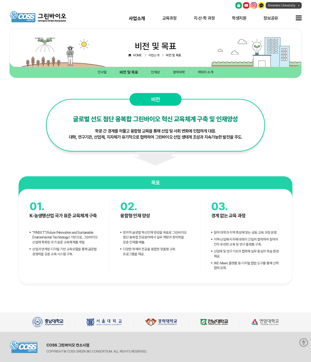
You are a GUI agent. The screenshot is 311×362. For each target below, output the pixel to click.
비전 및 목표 (129, 72)
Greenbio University (281, 5)
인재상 (155, 72)
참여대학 (179, 72)
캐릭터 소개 (205, 72)
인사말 (102, 72)
